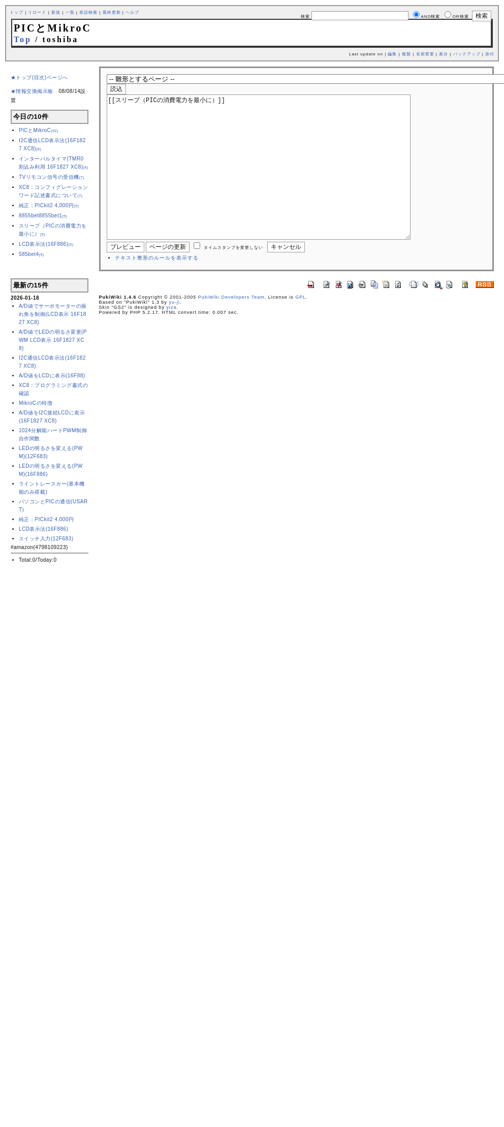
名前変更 (425, 54)
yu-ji (174, 332)
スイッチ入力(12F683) (46, 538)
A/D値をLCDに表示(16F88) (52, 375)
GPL (300, 327)
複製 (406, 54)
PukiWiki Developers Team (231, 327)
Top (23, 39)
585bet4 (31, 254)
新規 (55, 12)
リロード (37, 12)
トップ (16, 12)
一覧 (70, 12)
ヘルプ (132, 12)
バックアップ (467, 54)
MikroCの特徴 (35, 403)
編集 (392, 54)
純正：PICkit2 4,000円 (49, 205)
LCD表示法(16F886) (46, 244)
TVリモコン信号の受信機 (51, 177)
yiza (172, 337)
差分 (443, 54)
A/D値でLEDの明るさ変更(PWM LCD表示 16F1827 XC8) (53, 340)
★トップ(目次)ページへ (39, 77)
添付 (489, 54)
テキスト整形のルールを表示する (157, 288)
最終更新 (112, 12)
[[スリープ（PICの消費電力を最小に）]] (275, 182)
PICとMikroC (38, 130)
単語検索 (88, 12)
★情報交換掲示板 (32, 91)
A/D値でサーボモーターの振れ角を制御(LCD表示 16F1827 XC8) (53, 314)
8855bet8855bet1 (43, 215)
